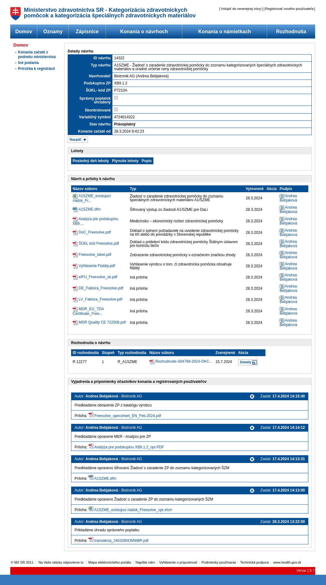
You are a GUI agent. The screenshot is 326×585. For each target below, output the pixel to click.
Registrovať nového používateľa (289, 9)
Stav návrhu (100, 124)
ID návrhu (102, 58)
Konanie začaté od (94, 131)
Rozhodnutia (291, 31)
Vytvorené (255, 189)
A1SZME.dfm (90, 209)
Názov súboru (85, 189)
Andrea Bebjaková (288, 198)
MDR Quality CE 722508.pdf (102, 322)
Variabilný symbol (95, 117)
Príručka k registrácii (36, 68)
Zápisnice (87, 31)
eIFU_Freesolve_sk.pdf (98, 277)
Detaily (245, 362)
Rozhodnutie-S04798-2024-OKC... (183, 361)
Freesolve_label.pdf (95, 254)
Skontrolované (98, 110)
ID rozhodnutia (86, 353)
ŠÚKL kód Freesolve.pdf (99, 243)
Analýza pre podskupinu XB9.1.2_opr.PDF (129, 447)
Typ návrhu (101, 65)
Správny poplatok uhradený (95, 100)
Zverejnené (225, 353)
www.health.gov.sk (287, 562)
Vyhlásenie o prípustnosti (178, 562)
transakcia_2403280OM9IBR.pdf (121, 540)
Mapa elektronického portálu (109, 562)
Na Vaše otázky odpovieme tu (61, 562)
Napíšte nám (145, 562)
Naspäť (75, 139)
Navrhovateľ (100, 76)
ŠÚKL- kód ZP (98, 90)
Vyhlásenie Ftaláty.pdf (97, 266)
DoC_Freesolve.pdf (95, 232)
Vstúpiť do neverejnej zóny (241, 9)
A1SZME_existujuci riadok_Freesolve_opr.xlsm (133, 510)
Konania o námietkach (224, 31)
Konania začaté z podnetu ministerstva (37, 54)
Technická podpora (254, 562)
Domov (23, 31)
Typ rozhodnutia (132, 353)
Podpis (286, 189)
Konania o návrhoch (144, 31)
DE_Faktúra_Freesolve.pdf (101, 288)
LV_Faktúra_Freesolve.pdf (100, 299)
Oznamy (53, 31)
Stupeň (108, 353)
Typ (133, 189)
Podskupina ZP (97, 83)
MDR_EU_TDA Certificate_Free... (88, 311)
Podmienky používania (218, 562)
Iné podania (28, 63)
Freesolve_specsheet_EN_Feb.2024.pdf (127, 416)
